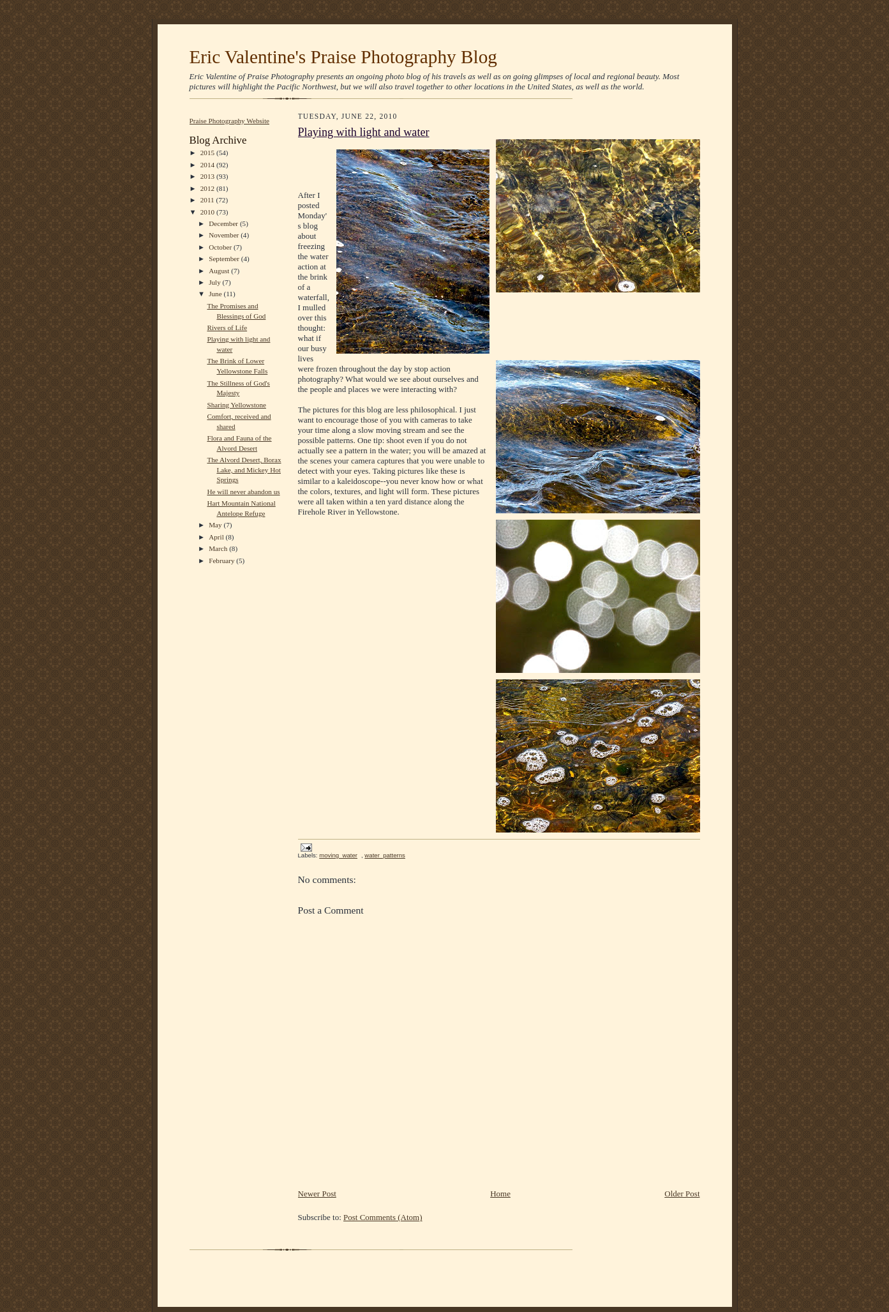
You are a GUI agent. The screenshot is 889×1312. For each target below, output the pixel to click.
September (225, 258)
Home (500, 1193)
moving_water (338, 855)
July (215, 282)
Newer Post (317, 1193)
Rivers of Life (227, 327)
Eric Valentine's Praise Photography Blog (343, 57)
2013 (208, 176)
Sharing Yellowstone (236, 405)
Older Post (681, 1193)
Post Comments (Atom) (382, 1217)
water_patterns (384, 855)
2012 (208, 188)
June (216, 294)
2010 (208, 212)
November (225, 235)
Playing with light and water (364, 132)
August (220, 271)
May (216, 525)
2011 (208, 200)
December (224, 223)
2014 (208, 165)
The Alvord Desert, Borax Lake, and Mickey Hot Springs (244, 469)
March (219, 548)
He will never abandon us (243, 491)
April (217, 537)
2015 (208, 152)
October (221, 247)
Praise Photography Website (230, 120)
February (222, 560)
